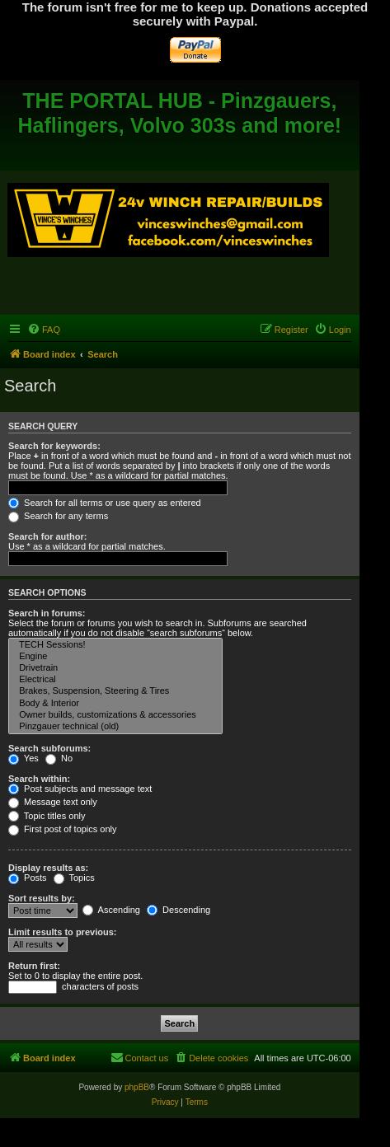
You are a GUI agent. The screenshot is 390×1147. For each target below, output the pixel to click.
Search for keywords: (54, 446)
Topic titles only (46, 816)
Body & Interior (115, 703)
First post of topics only (62, 829)
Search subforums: (49, 748)
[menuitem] (43, 329)
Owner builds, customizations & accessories (115, 715)
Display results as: (48, 868)
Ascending (111, 910)
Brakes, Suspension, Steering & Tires (115, 691)
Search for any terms (58, 516)
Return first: (34, 966)
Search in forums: (47, 613)
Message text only (52, 802)
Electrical (115, 680)
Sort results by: (41, 898)
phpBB (137, 1087)
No (59, 758)
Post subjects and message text (80, 789)
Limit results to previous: (62, 932)
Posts (27, 877)
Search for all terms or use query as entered (104, 503)
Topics (74, 877)
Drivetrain (115, 668)
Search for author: (47, 536)
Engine (115, 656)
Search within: (39, 779)
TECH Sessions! (115, 645)
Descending (178, 910)
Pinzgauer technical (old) (115, 727)
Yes (23, 758)
